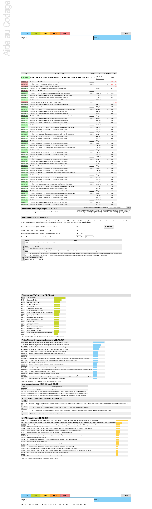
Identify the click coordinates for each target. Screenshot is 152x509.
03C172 (23, 454)
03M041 (23, 448)
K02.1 (22, 325)
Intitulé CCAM (59, 73)
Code (25, 73)
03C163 (23, 446)
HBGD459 (24, 371)
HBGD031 (24, 356)
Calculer (108, 227)
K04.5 (22, 310)
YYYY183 (31, 407)
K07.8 (22, 319)
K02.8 (23, 304)
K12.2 (22, 317)
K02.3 (22, 323)
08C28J (23, 444)
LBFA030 (23, 375)
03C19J (23, 441)
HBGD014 (24, 373)
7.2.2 (26, 251)
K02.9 (22, 308)
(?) (59, 233)
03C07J (23, 432)
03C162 (23, 443)
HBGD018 (24, 364)
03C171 (23, 437)
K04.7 (22, 315)
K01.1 (23, 300)
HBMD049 (24, 376)
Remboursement (100, 79)
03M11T (24, 423)
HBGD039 (24, 360)
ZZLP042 (24, 345)
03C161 (23, 434)
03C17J (23, 426)
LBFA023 (23, 358)
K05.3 (22, 314)
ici (92, 212)
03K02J (23, 420)
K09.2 (22, 330)
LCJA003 (23, 367)
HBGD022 (24, 355)
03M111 (23, 428)
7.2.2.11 (92, 77)
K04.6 (22, 328)
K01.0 (23, 298)
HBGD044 (24, 351)
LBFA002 (23, 391)
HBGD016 (24, 366)
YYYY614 (31, 410)
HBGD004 (24, 353)
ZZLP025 (24, 342)
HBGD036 (24, 388)
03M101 (23, 450)
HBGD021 (24, 347)
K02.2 (22, 321)
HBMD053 (24, 369)
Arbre (93, 73)
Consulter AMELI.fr (59, 222)
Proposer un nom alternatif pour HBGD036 (96, 207)
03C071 (23, 455)
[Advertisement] (76, 16)
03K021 (23, 430)
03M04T (23, 435)
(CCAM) (96, 38)
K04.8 (22, 306)
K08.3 (22, 326)
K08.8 (22, 312)
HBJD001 (23, 362)
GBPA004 (23, 378)
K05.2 (22, 334)
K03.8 (22, 332)
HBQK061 (31, 403)
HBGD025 (24, 349)
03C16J (23, 439)
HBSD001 (23, 389)
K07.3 (23, 302)
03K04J (23, 452)
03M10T (23, 424)
